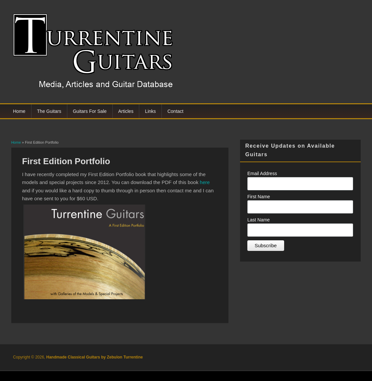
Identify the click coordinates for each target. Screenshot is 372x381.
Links (150, 111)
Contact (175, 111)
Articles (126, 111)
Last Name (258, 219)
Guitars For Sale (90, 111)
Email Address (262, 173)
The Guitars (49, 111)
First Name (258, 196)
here (205, 182)
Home (19, 111)
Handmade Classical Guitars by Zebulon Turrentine (94, 357)
